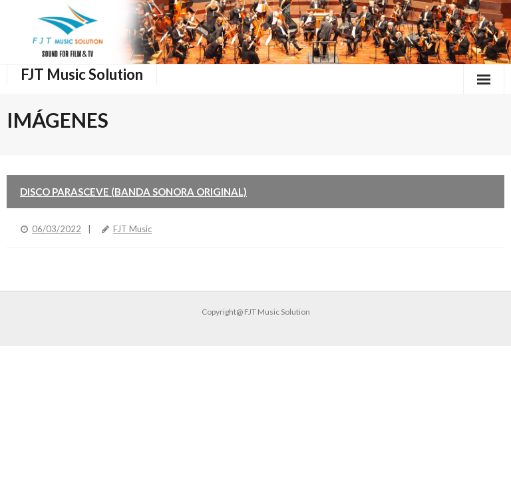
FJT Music (132, 229)
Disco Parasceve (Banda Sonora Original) (133, 192)
